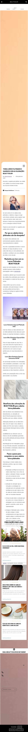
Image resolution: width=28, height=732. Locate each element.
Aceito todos (12, 729)
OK (23, 665)
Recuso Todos (20, 729)
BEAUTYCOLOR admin (16, 543)
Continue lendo (6, 560)
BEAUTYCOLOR (8, 176)
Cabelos (7, 8)
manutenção (17, 271)
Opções (19, 727)
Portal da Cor (14, 7)
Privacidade (13, 727)
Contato (21, 8)
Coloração (9, 529)
